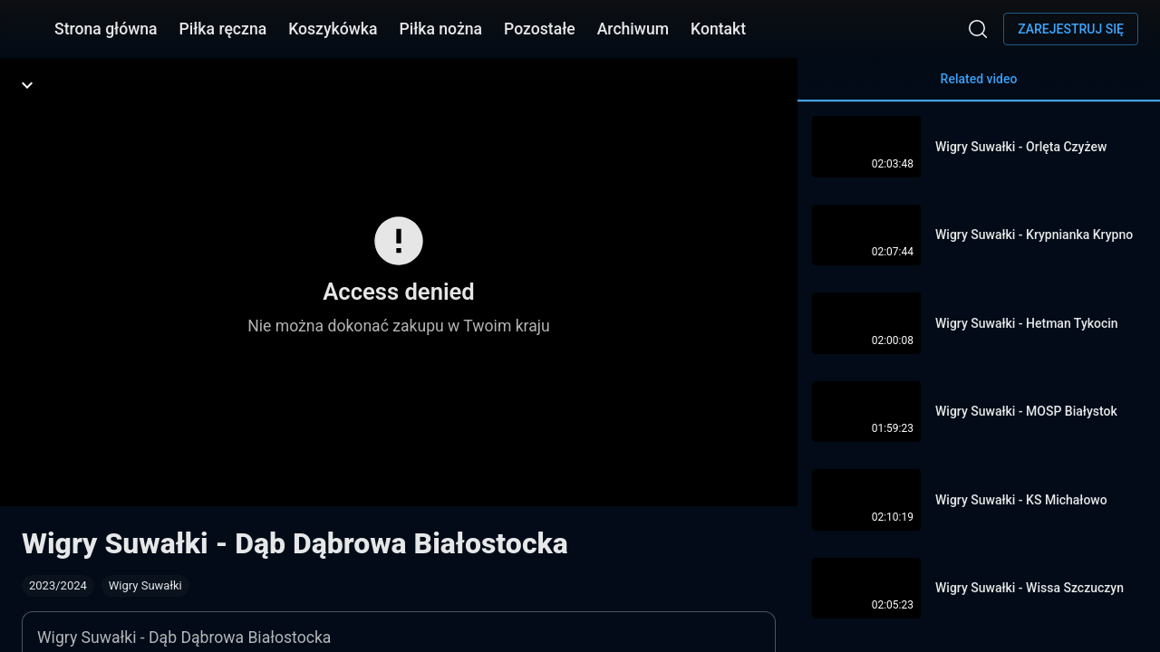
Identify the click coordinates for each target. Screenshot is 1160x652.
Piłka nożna (440, 29)
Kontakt (718, 29)
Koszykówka (332, 29)
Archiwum (633, 29)
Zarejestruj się (1071, 29)
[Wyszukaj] (978, 29)
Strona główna (106, 29)
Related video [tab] (979, 86)
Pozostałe (539, 29)
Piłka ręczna (223, 29)
